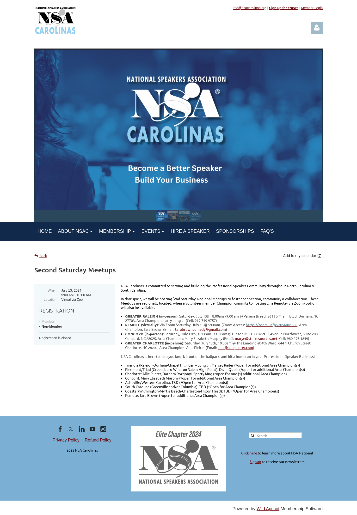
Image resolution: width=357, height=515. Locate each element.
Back (43, 256)
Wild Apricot (268, 508)
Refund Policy (98, 440)
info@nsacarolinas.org (249, 8)
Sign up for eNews (283, 8)
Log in (317, 28)
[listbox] (303, 256)
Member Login (312, 8)
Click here (249, 453)
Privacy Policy (66, 440)
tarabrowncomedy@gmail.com (200, 329)
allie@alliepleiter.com (235, 347)
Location (50, 299)
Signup (255, 461)
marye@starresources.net (256, 338)
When (52, 290)
